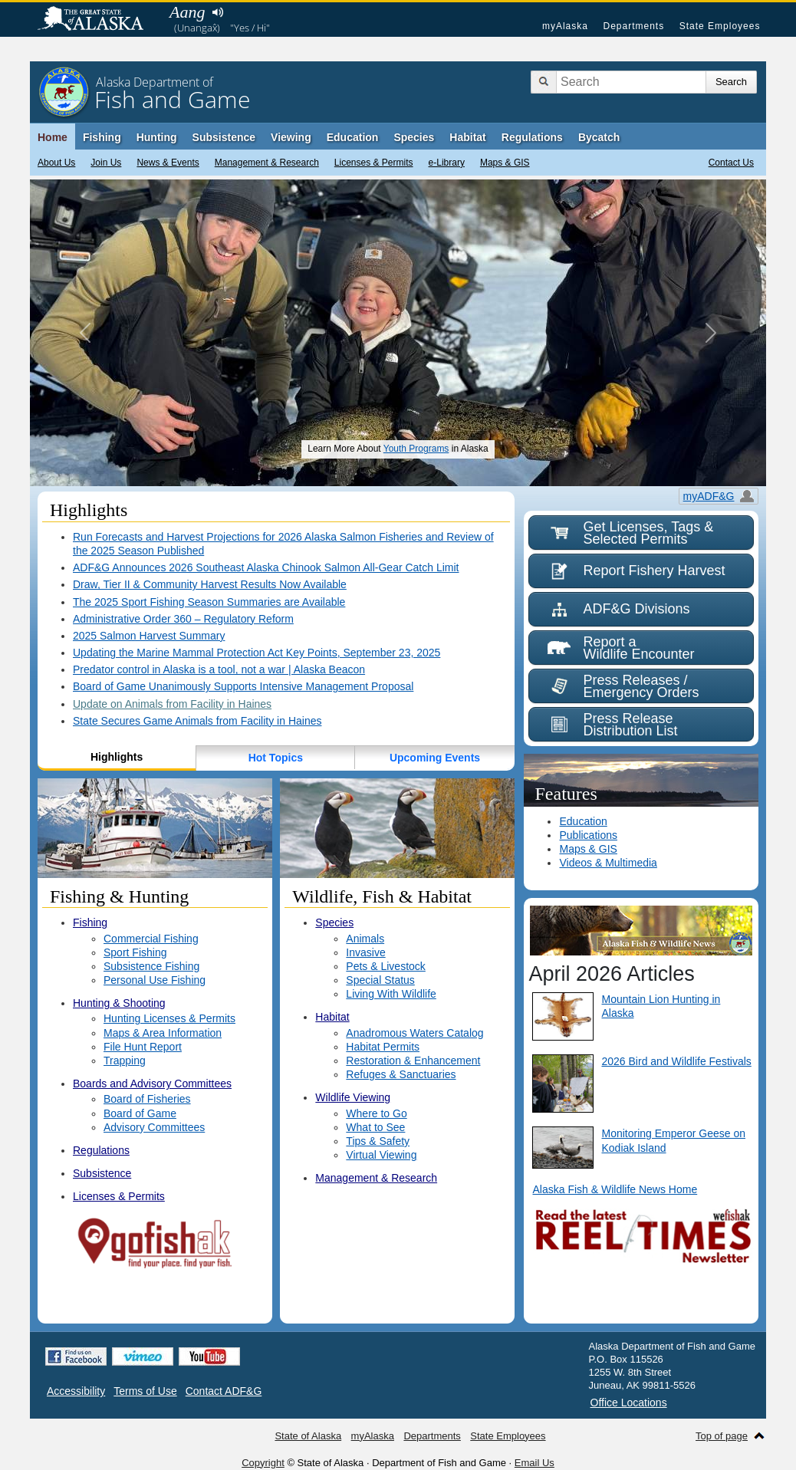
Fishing (102, 137)
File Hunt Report (143, 1047)
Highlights (116, 757)
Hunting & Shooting (119, 1003)
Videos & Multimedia (607, 863)
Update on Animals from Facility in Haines (172, 704)
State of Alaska (98, 20)
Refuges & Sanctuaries (401, 1074)
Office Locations (628, 1402)
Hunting (157, 137)
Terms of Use (144, 1391)
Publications (588, 835)
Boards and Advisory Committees (152, 1083)
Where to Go (376, 1113)
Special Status (380, 980)
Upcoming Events (435, 757)
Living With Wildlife (391, 994)
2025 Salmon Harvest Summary (149, 636)
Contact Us (731, 162)
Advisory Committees (154, 1127)
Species (413, 137)
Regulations (532, 137)
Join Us (105, 162)
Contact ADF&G (224, 1391)
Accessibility (76, 1391)
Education (353, 137)
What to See (375, 1127)
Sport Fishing (135, 952)
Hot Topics (275, 757)
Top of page (722, 1436)
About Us (56, 162)
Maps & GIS (505, 162)
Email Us (534, 1462)
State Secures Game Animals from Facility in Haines (197, 721)
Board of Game (140, 1113)
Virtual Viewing (381, 1155)
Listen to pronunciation (217, 12)
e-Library (447, 162)
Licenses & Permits (373, 162)
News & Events (168, 162)
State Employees (720, 26)
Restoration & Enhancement (413, 1060)
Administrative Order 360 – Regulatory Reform (183, 619)
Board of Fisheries (147, 1099)
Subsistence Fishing (151, 966)
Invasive (365, 952)
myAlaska (565, 26)
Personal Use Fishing (155, 980)
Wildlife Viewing (352, 1097)
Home (52, 137)
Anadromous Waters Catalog (414, 1033)
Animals (365, 938)
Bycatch (599, 137)
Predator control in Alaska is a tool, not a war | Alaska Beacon (219, 669)
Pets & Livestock (386, 966)
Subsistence (223, 137)
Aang (187, 11)
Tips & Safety (378, 1141)
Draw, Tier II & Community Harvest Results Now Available (210, 584)
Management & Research (267, 162)
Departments (633, 26)
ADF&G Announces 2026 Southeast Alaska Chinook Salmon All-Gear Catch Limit (266, 567)
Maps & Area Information (163, 1033)
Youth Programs (416, 448)
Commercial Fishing (151, 938)
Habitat (467, 137)
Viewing (291, 137)
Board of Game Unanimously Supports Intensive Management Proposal (243, 686)
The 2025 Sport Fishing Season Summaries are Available (209, 602)
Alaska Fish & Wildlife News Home (614, 1189)
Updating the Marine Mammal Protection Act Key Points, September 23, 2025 (256, 652)
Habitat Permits (382, 1047)
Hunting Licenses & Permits (169, 1018)
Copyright (263, 1462)
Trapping (125, 1060)
